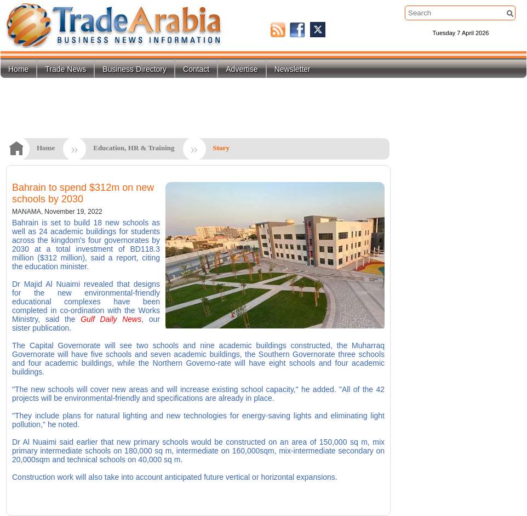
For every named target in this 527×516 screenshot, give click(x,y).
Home (18, 69)
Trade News (65, 69)
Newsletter (292, 69)
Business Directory (134, 69)
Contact (196, 69)
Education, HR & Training (133, 148)
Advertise (241, 69)
